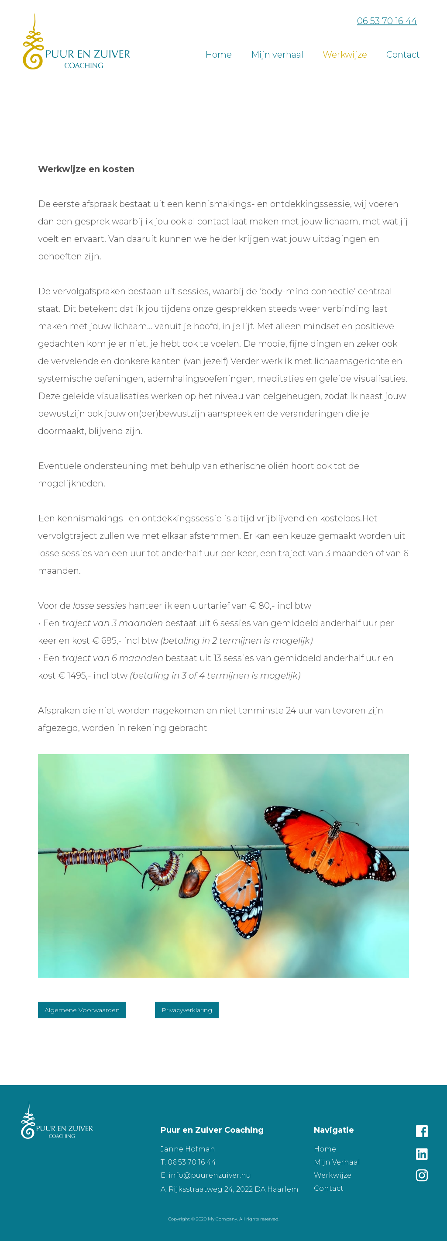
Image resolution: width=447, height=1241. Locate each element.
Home (218, 54)
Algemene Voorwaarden (82, 1010)
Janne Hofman (188, 1149)
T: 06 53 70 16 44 (188, 1162)
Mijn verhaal (277, 54)
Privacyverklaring (187, 1010)
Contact (329, 1188)
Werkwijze (345, 54)
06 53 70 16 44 (387, 21)
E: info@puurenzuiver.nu (206, 1175)
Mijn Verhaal (337, 1162)
